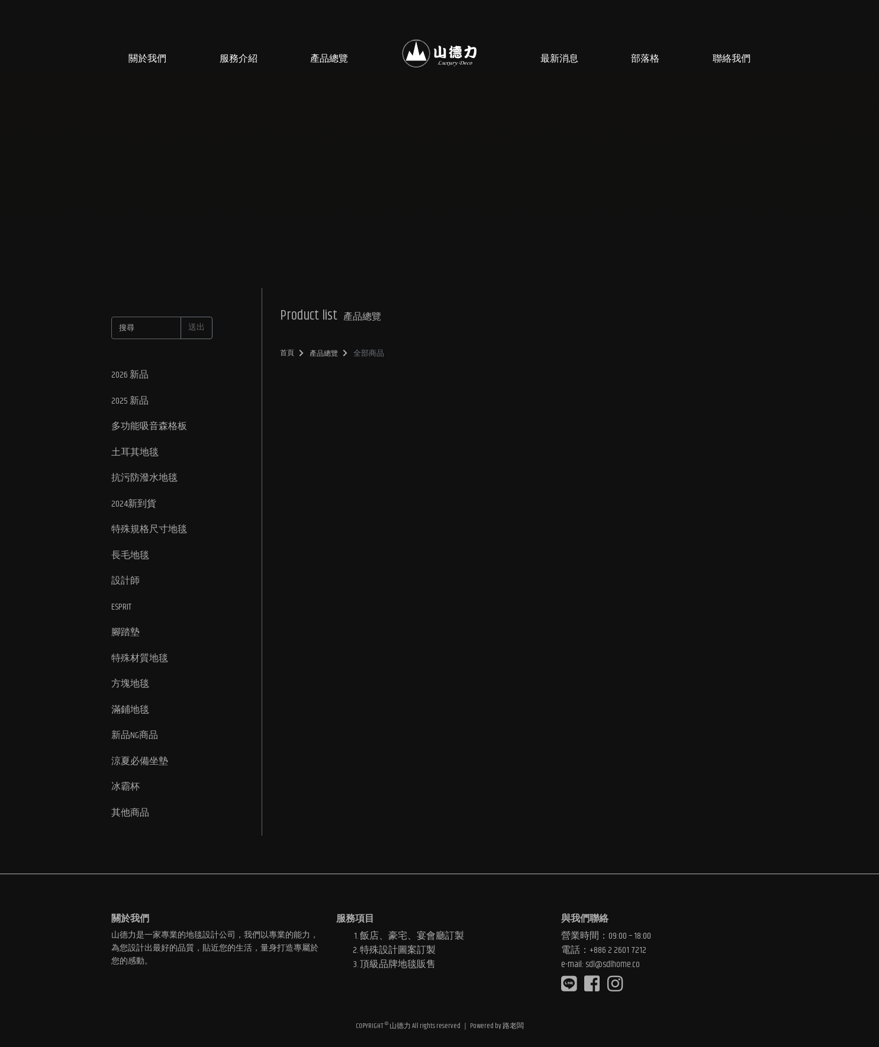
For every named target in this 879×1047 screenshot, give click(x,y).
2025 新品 (130, 401)
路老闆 (513, 1026)
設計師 (125, 583)
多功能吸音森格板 (149, 427)
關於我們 (147, 58)
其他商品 (130, 818)
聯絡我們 (732, 58)
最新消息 (559, 58)
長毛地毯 (130, 557)
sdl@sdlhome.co (612, 963)
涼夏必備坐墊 (139, 766)
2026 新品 (130, 375)
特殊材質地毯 (139, 662)
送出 (196, 327)
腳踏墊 (125, 636)
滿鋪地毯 (130, 714)
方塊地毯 (130, 688)
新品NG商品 (134, 740)
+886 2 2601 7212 (618, 949)
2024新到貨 (133, 505)
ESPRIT (121, 610)
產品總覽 (329, 58)
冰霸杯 (125, 792)
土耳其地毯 (135, 453)
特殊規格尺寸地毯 (149, 531)
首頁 (287, 353)
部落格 (645, 58)
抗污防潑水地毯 (144, 479)
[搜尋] (146, 328)
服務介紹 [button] (238, 58)
